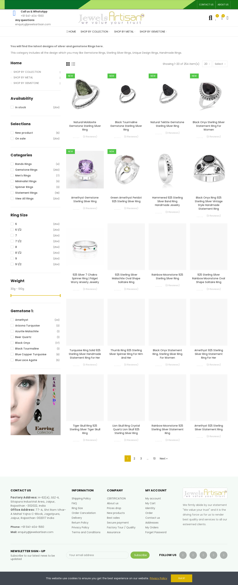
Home (16, 63)
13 (154, 458)
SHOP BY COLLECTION (27, 72)
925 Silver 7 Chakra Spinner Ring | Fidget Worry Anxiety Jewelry (85, 278)
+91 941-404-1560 (32, 527)
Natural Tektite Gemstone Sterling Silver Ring (167, 124)
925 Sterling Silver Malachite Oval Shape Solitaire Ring (126, 278)
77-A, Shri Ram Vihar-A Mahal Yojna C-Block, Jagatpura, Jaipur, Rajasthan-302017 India (38, 514)
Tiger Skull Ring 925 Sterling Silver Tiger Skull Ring (85, 429)
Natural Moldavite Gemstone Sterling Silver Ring (85, 125)
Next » (163, 458)
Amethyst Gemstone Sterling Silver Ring (85, 199)
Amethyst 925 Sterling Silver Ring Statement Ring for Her (208, 354)
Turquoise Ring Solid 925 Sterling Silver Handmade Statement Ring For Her (85, 354)
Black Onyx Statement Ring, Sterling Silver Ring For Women (167, 354)
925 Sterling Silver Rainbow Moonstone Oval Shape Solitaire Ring (208, 278)
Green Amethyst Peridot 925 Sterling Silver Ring (126, 199)
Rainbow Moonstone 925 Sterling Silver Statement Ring (167, 429)
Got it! (181, 578)
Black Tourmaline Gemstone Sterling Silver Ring (126, 125)
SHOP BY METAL (23, 77)
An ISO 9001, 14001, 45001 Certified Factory (134, 4)
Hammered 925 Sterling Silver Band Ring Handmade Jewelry (167, 201)
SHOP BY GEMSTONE (26, 83)
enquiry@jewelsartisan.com (35, 532)
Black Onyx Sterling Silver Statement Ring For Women (209, 125)
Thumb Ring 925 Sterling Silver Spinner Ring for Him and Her (126, 354)
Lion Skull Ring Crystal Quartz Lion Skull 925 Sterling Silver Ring (126, 429)
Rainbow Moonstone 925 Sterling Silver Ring (167, 276)
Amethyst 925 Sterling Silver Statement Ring (208, 427)
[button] (206, 5)
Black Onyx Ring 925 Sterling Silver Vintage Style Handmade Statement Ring (209, 203)
